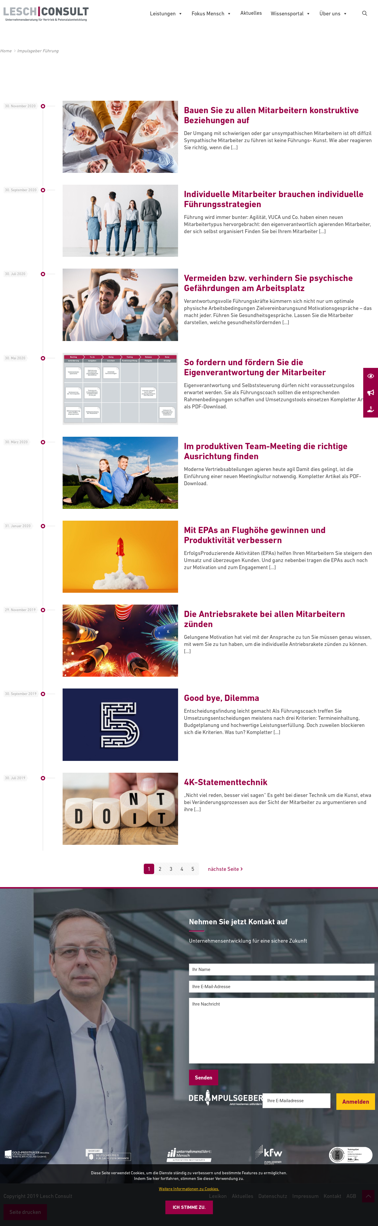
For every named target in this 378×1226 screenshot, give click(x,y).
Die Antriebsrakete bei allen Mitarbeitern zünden (264, 619)
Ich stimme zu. (189, 1207)
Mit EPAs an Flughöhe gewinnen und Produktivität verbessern (255, 535)
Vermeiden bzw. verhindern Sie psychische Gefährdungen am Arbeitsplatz (268, 283)
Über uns (334, 14)
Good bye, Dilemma (221, 698)
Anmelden (355, 1101)
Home (6, 50)
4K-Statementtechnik (226, 782)
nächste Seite (226, 869)
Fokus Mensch (212, 14)
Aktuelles (251, 13)
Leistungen (166, 14)
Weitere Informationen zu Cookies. (189, 1188)
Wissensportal (291, 14)
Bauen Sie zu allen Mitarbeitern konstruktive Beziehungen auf (271, 115)
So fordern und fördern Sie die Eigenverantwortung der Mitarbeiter (255, 367)
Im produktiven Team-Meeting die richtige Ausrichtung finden (266, 451)
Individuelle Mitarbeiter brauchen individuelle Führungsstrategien (274, 199)
